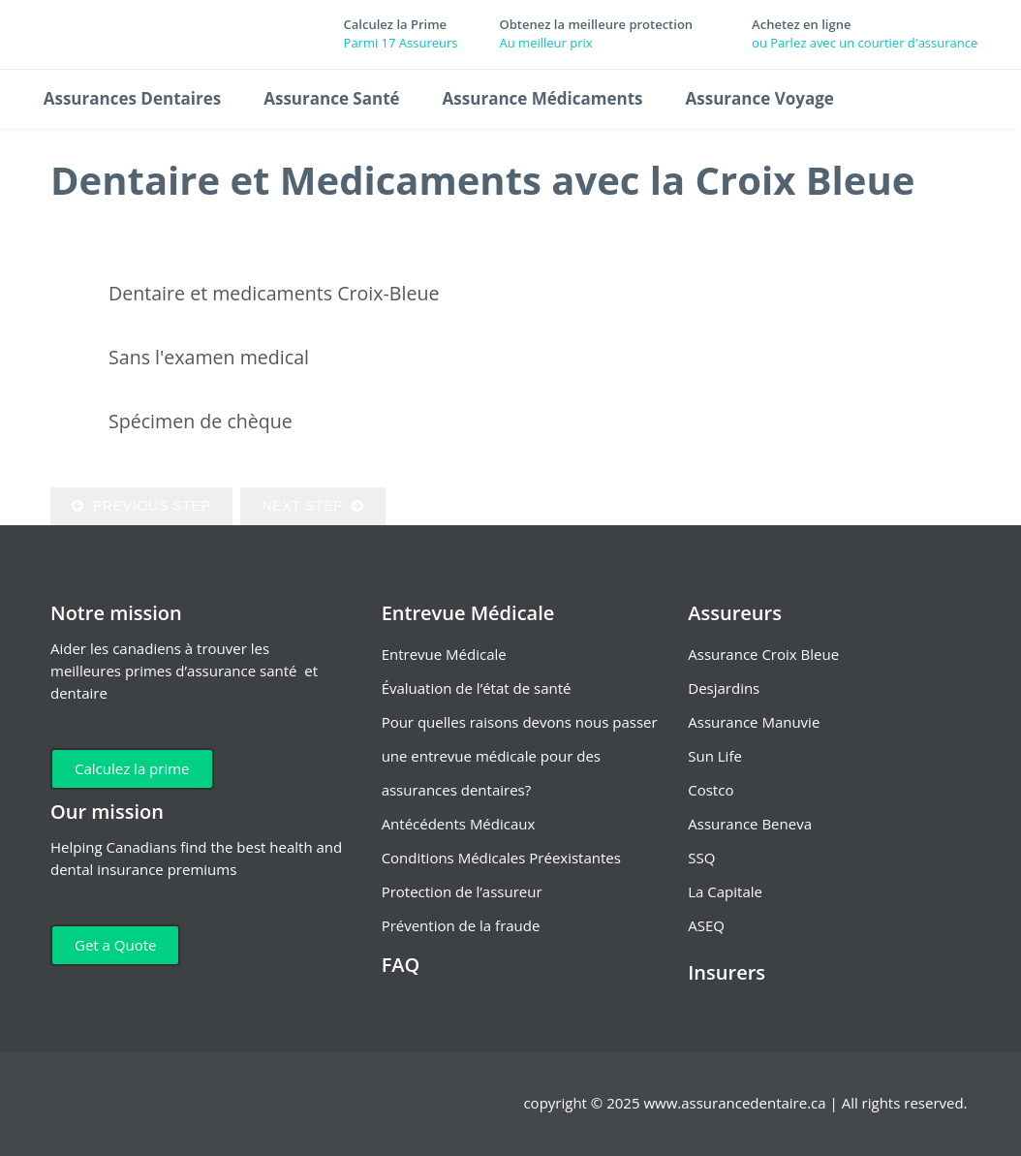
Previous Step (141, 506)
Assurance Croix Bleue (763, 654)
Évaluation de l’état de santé (477, 688)
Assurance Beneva (750, 823)
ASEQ (706, 925)
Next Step (312, 506)
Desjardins (723, 688)
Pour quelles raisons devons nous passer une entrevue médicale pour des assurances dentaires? (520, 755)
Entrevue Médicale (444, 654)
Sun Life (715, 755)
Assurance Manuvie (754, 722)
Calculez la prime (132, 768)
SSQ (701, 857)
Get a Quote (115, 944)
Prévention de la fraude (461, 925)
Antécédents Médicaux (459, 823)
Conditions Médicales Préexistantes (501, 857)
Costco (710, 789)
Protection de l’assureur (462, 891)
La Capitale (725, 891)
